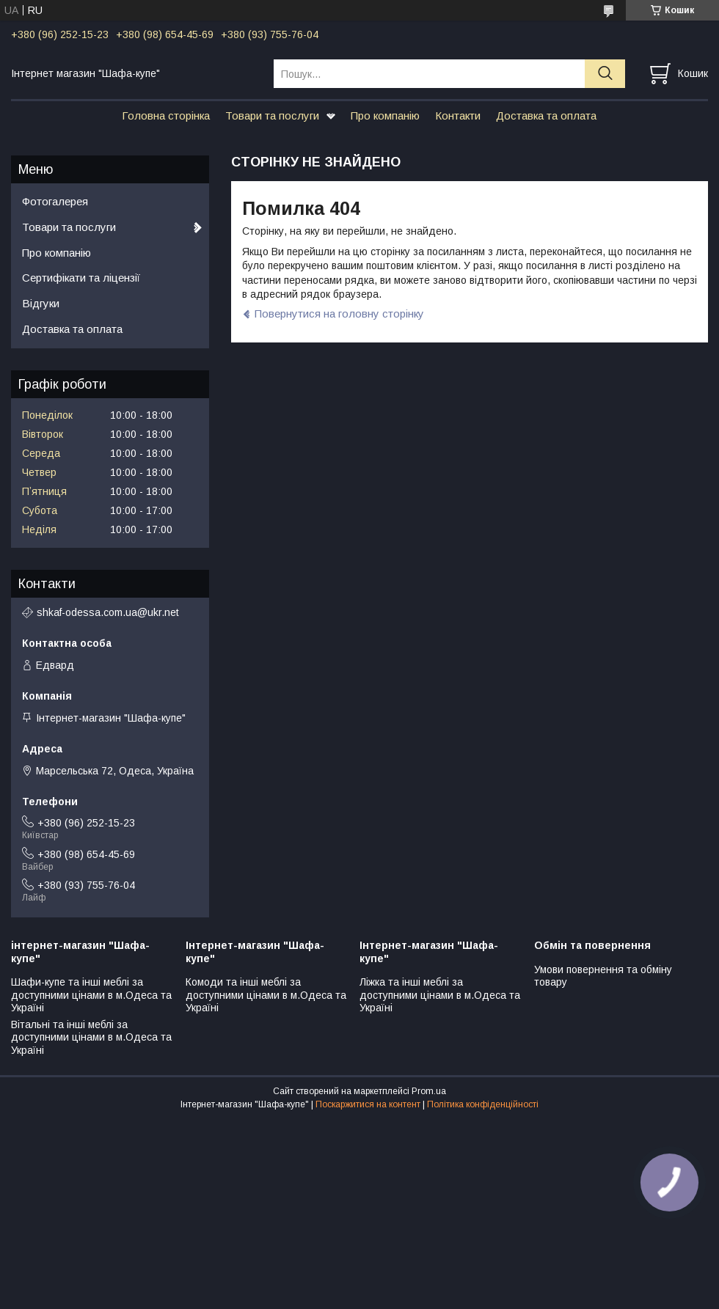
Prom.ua (429, 1091)
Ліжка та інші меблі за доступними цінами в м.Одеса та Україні (440, 994)
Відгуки (40, 303)
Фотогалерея (55, 201)
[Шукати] (605, 73)
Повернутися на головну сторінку (339, 313)
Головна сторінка (166, 115)
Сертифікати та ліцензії (81, 277)
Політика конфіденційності (483, 1104)
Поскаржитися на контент (367, 1104)
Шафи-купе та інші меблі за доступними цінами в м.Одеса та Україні (91, 994)
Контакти (458, 115)
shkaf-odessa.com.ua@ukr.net (108, 612)
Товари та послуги (272, 115)
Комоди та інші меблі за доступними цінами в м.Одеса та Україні (266, 994)
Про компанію (385, 115)
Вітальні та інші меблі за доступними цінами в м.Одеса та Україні (91, 1037)
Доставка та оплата (546, 115)
